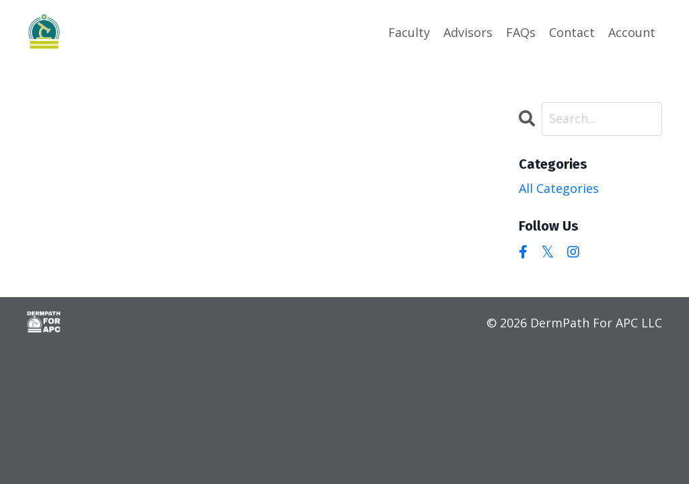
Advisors (468, 32)
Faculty (409, 32)
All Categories (559, 188)
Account (631, 32)
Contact (572, 32)
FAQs (521, 32)
